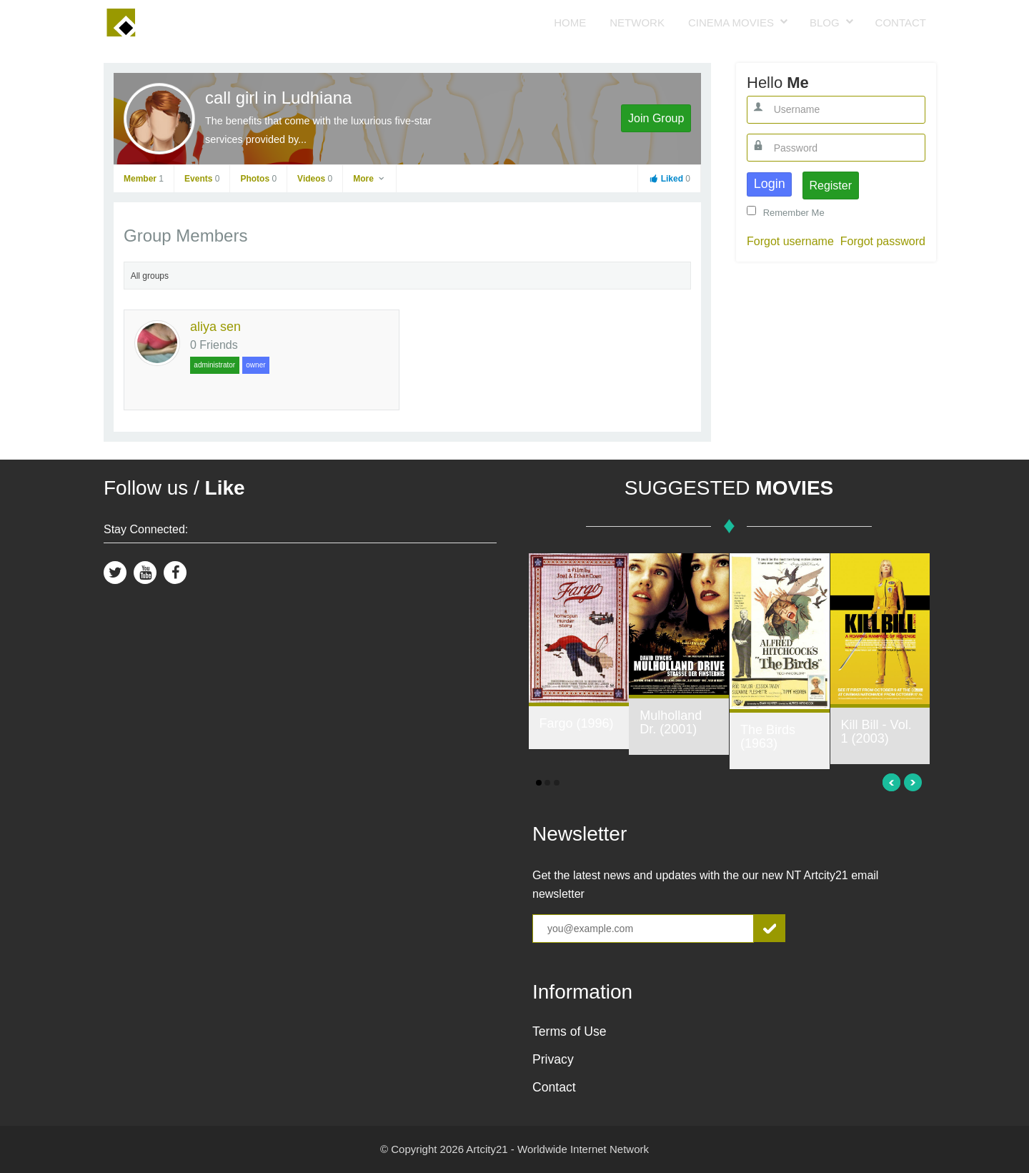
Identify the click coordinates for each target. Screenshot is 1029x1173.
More (369, 179)
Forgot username (790, 241)
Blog (825, 22)
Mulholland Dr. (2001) (671, 722)
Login (769, 184)
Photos (258, 179)
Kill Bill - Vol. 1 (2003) (876, 732)
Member (144, 179)
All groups (150, 276)
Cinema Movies (731, 22)
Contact (900, 22)
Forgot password (882, 241)
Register (830, 185)
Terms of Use (569, 1031)
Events (201, 179)
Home (570, 22)
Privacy (553, 1059)
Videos (314, 179)
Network (637, 22)
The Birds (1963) (767, 737)
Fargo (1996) (577, 723)
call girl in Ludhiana (278, 97)
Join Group (656, 118)
